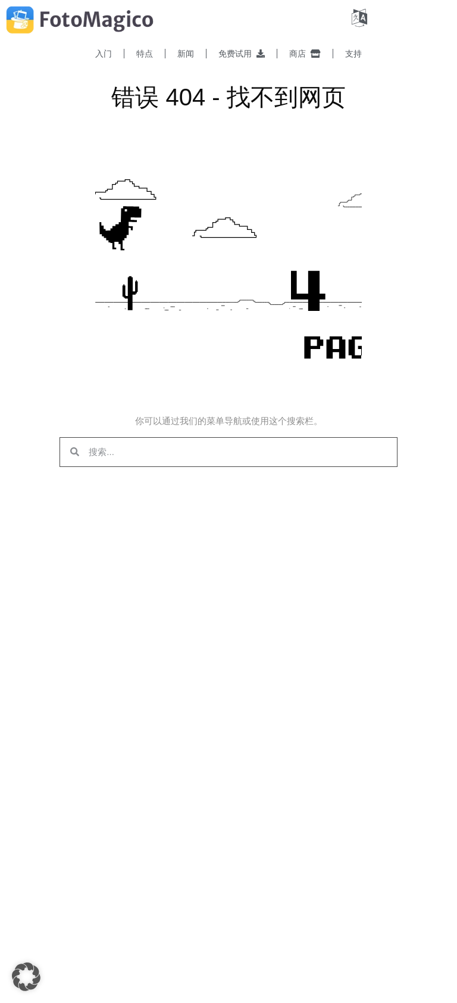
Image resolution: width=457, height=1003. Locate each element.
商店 (305, 53)
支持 (353, 53)
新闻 (185, 53)
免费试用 (241, 53)
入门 (103, 53)
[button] (26, 977)
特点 (144, 53)
